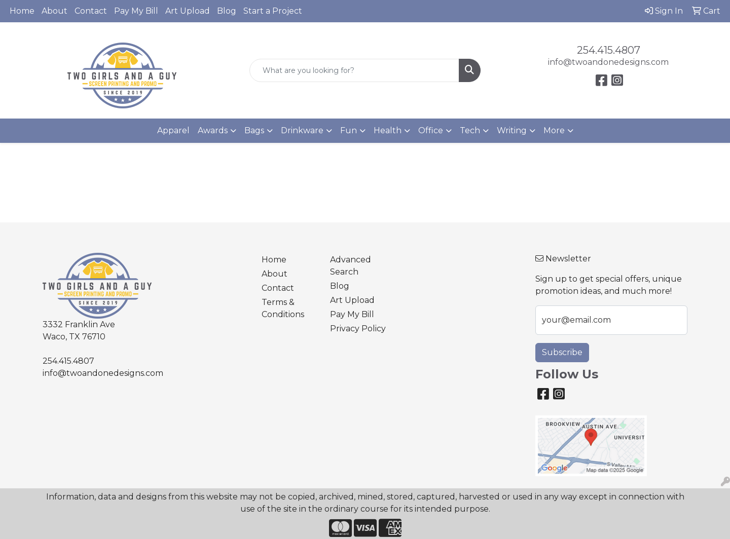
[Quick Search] (354, 70)
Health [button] (388, 130)
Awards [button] (213, 130)
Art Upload (187, 11)
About (54, 11)
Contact (91, 11)
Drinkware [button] (302, 130)
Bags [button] (254, 130)
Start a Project (272, 11)
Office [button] (430, 130)
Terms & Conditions (283, 308)
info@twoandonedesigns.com (608, 62)
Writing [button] (512, 130)
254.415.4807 (608, 50)
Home (22, 11)
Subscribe (562, 352)
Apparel (173, 130)
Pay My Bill (136, 11)
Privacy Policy (358, 328)
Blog (226, 11)
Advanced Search (350, 266)
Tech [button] (470, 130)
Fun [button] (348, 130)
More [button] (554, 130)
